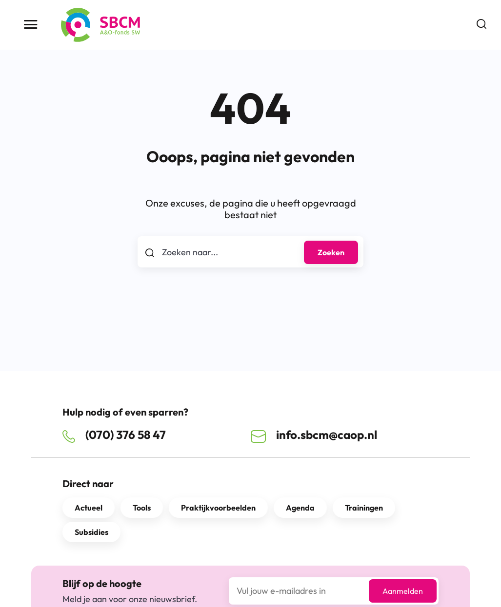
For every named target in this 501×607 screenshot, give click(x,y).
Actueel (88, 507)
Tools (142, 507)
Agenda (300, 507)
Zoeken (331, 252)
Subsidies (91, 532)
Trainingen (364, 507)
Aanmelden (402, 591)
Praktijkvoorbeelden (218, 507)
